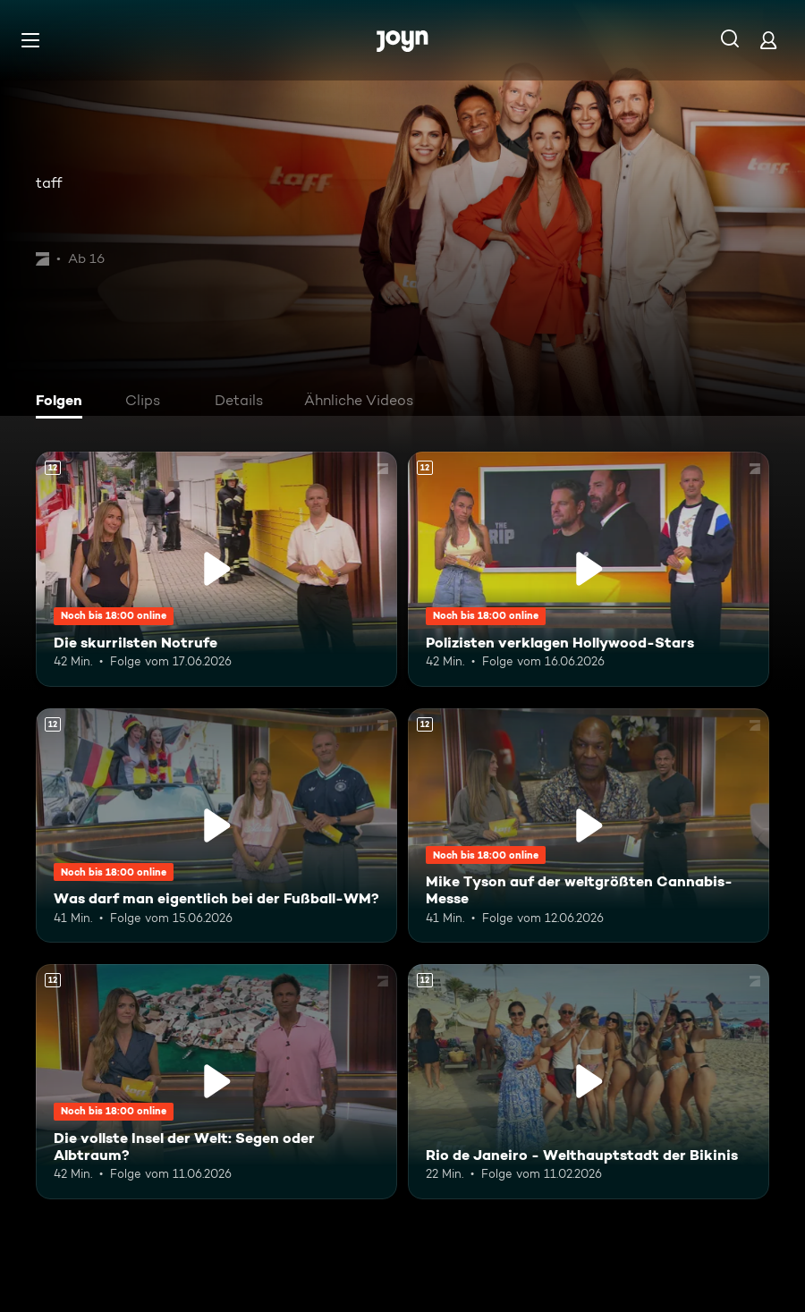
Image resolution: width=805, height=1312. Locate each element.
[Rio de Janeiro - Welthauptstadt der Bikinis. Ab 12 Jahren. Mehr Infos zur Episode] (588, 1081)
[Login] (768, 39)
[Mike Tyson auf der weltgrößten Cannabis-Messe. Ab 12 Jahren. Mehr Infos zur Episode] (588, 826)
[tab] (63, 402)
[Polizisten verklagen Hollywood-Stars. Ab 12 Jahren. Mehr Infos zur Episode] (588, 569)
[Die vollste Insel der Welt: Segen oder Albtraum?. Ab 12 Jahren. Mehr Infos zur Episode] (216, 1081)
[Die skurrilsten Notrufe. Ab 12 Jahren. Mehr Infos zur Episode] (216, 569)
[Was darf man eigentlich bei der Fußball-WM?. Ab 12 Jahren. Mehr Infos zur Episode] (216, 826)
